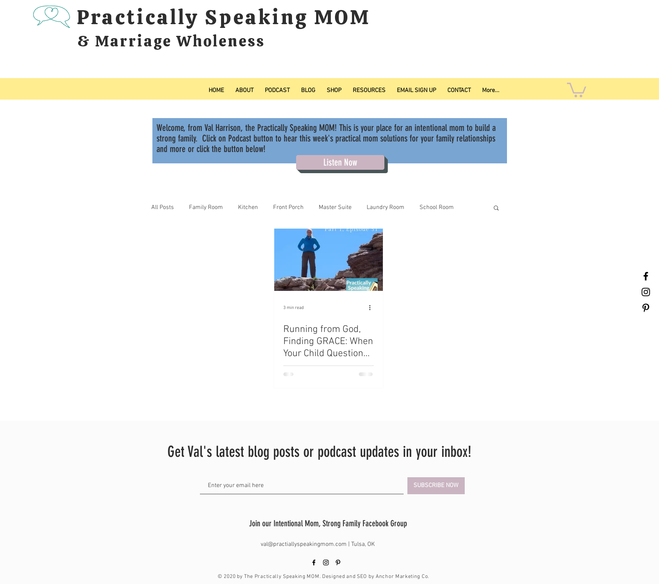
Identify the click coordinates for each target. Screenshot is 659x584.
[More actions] (372, 307)
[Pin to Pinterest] (309, 402)
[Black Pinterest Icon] (645, 308)
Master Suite (335, 207)
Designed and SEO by (349, 576)
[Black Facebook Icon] (645, 276)
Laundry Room (385, 207)
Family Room (206, 207)
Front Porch (288, 207)
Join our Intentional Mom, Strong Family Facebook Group (328, 523)
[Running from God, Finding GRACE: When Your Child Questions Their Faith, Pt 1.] (328, 260)
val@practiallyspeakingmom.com (304, 544)
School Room (436, 207)
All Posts (162, 207)
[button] (576, 89)
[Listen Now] (340, 162)
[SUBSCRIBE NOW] (436, 485)
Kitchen (248, 207)
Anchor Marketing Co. (402, 576)
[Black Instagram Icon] (645, 292)
